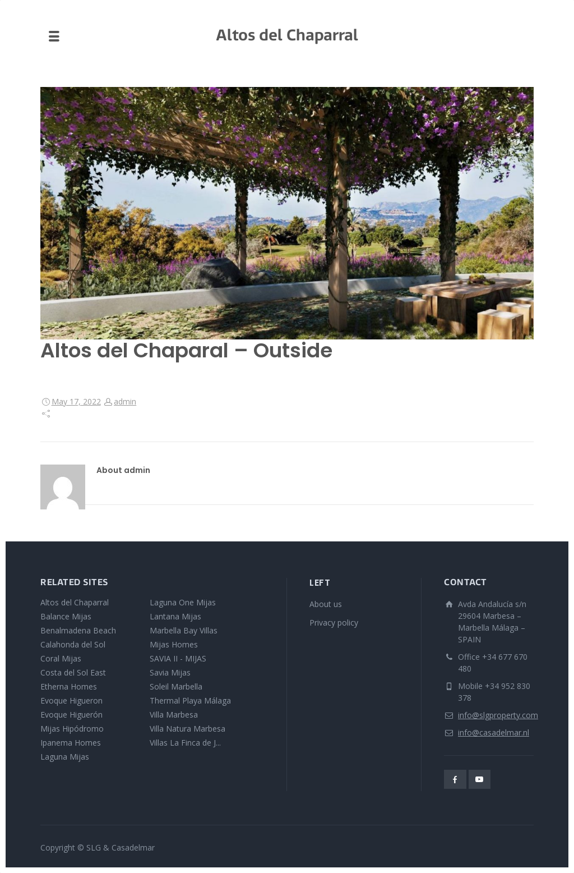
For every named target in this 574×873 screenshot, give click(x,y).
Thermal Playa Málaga (190, 700)
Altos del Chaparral (74, 602)
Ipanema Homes (70, 742)
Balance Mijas (65, 616)
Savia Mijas (170, 672)
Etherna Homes (68, 686)
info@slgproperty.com (498, 715)
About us (325, 604)
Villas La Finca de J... (185, 742)
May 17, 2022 (76, 401)
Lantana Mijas (175, 616)
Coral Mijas (60, 658)
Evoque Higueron (71, 700)
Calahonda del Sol (72, 644)
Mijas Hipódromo (72, 728)
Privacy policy (333, 622)
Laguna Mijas (64, 756)
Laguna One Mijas (183, 602)
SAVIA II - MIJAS (178, 658)
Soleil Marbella (176, 686)
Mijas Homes (174, 644)
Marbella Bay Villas (183, 630)
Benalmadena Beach (78, 630)
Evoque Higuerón (71, 714)
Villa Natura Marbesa (187, 728)
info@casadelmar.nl (493, 732)
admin (125, 401)
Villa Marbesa (174, 714)
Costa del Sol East (73, 672)
